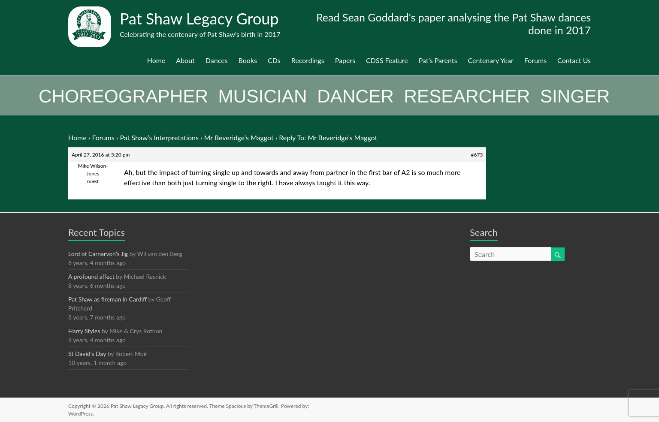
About (185, 60)
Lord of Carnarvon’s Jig (98, 253)
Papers (345, 60)
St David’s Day (87, 353)
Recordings (307, 60)
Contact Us (574, 60)
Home (156, 60)
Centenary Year (490, 60)
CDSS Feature (387, 60)
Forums (535, 60)
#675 (477, 154)
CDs (274, 60)
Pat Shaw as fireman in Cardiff (107, 299)
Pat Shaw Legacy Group (199, 18)
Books (248, 60)
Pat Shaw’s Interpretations (159, 137)
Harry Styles (84, 331)
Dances (217, 60)
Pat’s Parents (438, 60)
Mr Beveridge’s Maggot (239, 137)
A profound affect (91, 276)
